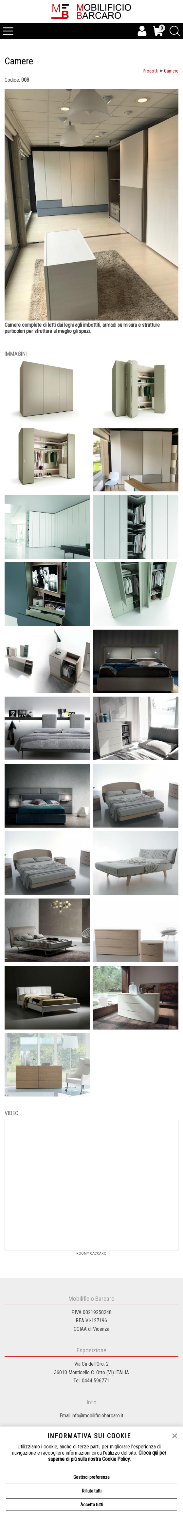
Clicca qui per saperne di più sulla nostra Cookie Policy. (107, 1456)
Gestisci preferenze (91, 1477)
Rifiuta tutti (91, 1490)
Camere (171, 71)
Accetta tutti (91, 1504)
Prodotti (150, 71)
